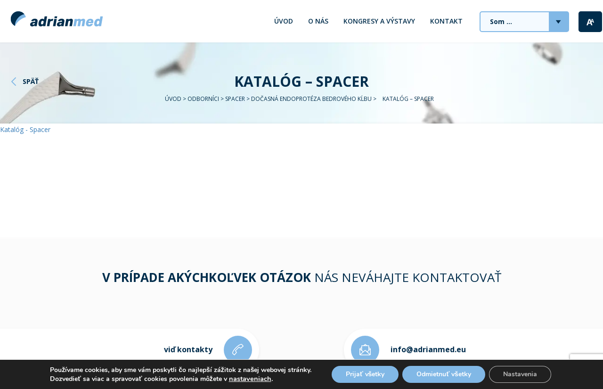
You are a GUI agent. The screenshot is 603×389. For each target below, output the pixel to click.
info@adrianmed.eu (428, 349)
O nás (318, 21)
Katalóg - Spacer (25, 129)
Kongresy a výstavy (379, 21)
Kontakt (446, 21)
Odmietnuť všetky (443, 374)
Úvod (283, 21)
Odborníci (203, 99)
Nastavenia (520, 374)
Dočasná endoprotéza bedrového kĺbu (311, 99)
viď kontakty (188, 349)
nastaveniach (250, 378)
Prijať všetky (365, 374)
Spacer (235, 99)
